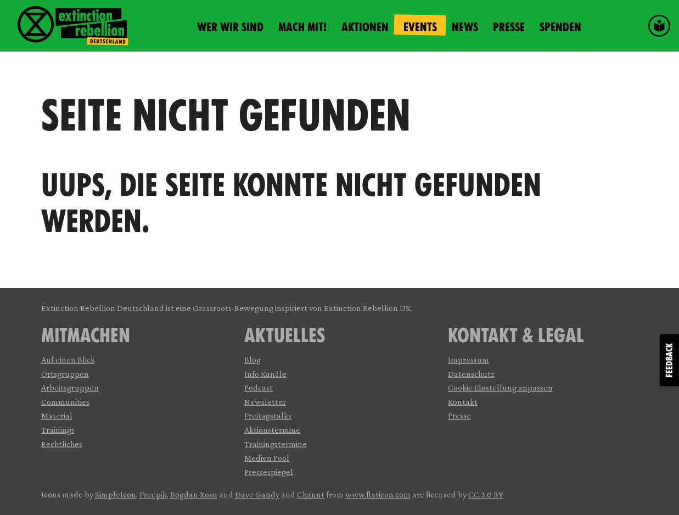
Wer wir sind (230, 27)
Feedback (669, 360)
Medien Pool (266, 457)
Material (56, 415)
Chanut (310, 494)
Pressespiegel (268, 472)
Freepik (153, 494)
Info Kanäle (265, 373)
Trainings (58, 429)
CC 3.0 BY (485, 494)
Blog (252, 359)
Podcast (258, 387)
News (465, 27)
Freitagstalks (267, 415)
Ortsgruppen (65, 373)
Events (420, 27)
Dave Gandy (257, 494)
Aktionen (365, 27)
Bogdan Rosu (193, 494)
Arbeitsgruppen (70, 387)
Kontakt (463, 401)
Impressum (468, 359)
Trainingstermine (275, 444)
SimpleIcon (115, 494)
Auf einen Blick (68, 359)
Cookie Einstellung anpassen (500, 387)
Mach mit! (302, 27)
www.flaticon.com (378, 494)
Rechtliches (61, 444)
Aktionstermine (272, 429)
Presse (509, 27)
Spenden (560, 27)
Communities (65, 401)
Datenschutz (471, 373)
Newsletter (265, 401)
